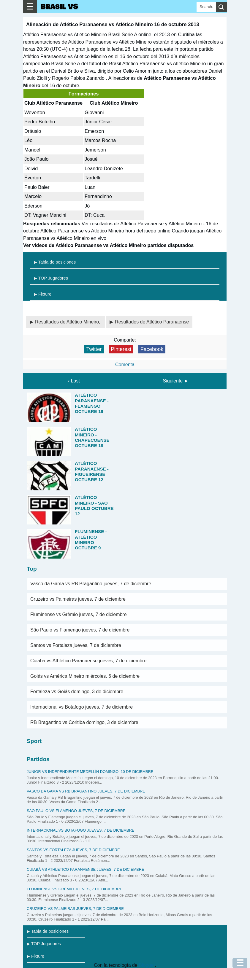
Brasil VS (59, 6)
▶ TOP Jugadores (51, 278)
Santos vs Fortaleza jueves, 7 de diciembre (75, 645)
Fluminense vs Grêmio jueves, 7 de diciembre (78, 614)
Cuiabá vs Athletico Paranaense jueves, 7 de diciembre (88, 660)
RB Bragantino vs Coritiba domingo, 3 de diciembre (84, 722)
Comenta (125, 364)
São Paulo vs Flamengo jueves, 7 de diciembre (79, 629)
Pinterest (121, 349)
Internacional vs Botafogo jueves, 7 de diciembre (81, 706)
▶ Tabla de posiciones (55, 262)
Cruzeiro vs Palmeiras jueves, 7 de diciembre (78, 599)
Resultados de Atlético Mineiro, (68, 321)
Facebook (151, 349)
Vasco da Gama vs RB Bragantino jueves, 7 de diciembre (90, 583)
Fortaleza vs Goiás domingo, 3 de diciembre (76, 691)
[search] (221, 7)
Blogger (147, 965)
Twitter (94, 349)
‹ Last (74, 380)
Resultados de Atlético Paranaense (152, 321)
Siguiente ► (176, 380)
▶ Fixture (42, 294)
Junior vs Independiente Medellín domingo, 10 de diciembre (90, 771)
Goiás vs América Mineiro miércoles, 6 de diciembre (85, 676)
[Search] (206, 7)
